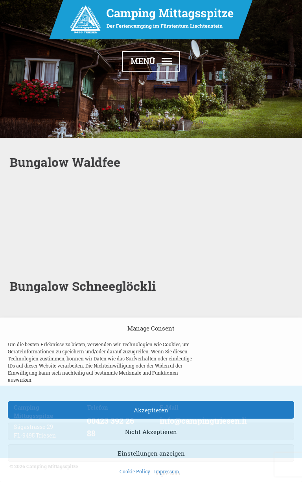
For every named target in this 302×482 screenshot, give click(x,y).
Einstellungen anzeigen (151, 453)
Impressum (166, 471)
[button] (151, 61)
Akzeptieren (151, 410)
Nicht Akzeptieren (151, 432)
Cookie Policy (135, 471)
